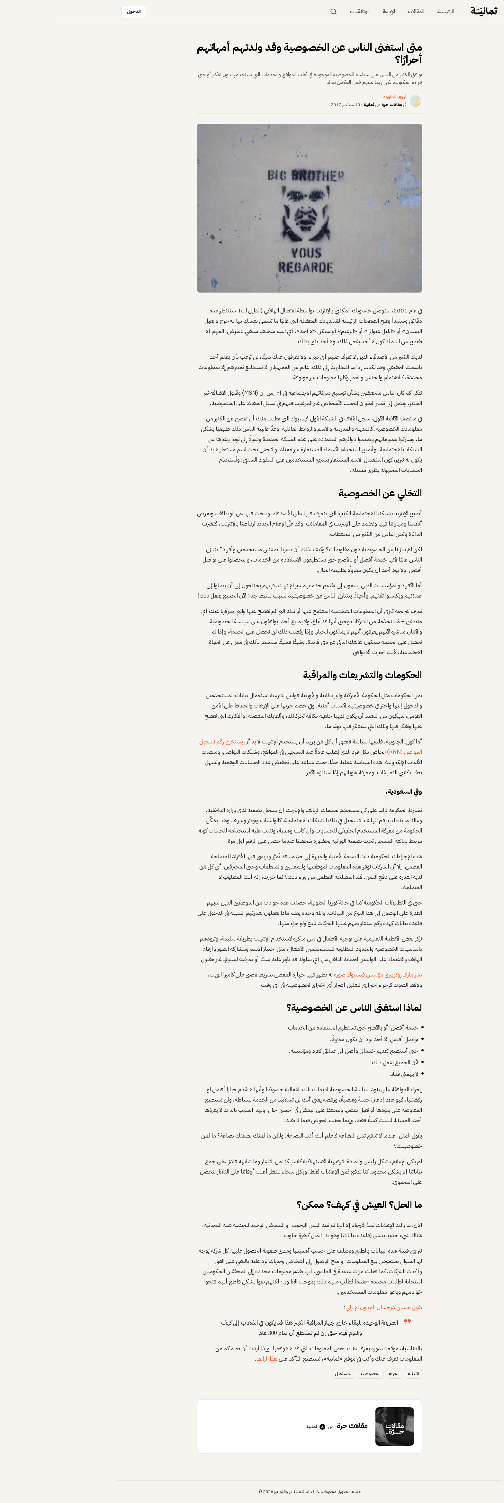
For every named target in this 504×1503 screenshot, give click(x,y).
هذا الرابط (209, 1358)
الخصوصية (313, 1373)
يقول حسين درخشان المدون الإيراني (326, 1307)
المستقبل (286, 1373)
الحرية (336, 1373)
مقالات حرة (334, 104)
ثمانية (311, 104)
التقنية (356, 1373)
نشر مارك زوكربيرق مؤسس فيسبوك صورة (320, 974)
